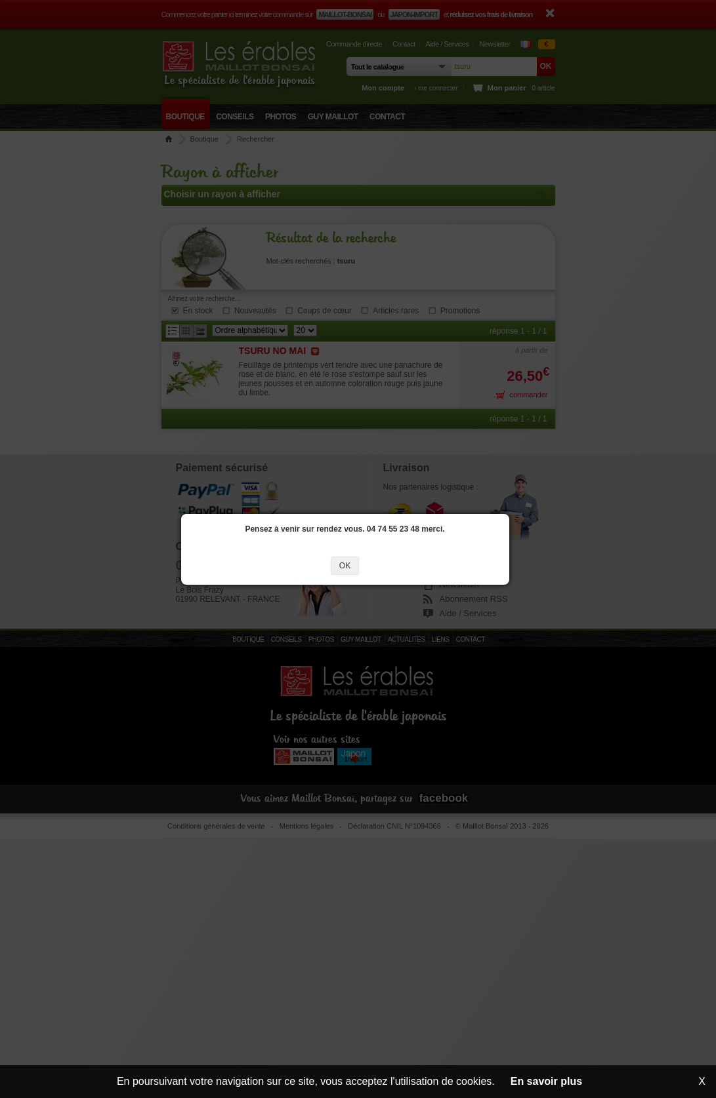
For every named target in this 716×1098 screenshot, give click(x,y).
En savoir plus (546, 1081)
